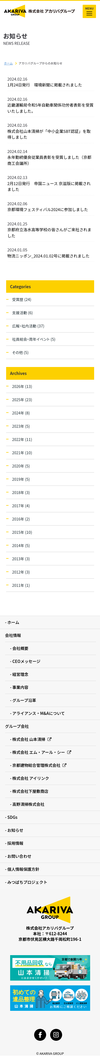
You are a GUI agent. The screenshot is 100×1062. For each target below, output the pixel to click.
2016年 (21, 519)
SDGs (12, 817)
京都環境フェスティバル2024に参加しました (47, 209)
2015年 (22, 532)
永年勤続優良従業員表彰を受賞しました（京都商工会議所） (49, 160)
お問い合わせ (19, 856)
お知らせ (15, 830)
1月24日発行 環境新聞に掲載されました (44, 85)
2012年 (21, 572)
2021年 (22, 452)
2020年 (21, 466)
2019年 (21, 479)
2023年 (21, 426)
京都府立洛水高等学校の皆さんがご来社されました (49, 232)
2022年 (22, 439)
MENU (89, 11)
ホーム (8, 63)
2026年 (22, 386)
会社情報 (13, 635)
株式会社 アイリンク (30, 778)
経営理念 (20, 674)
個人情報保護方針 (23, 869)
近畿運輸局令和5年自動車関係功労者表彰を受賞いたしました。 (50, 108)
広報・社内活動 (28, 326)
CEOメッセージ (26, 661)
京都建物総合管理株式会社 (39, 765)
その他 (20, 352)
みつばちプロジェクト (27, 882)
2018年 (21, 492)
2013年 (21, 558)
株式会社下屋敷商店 (30, 791)
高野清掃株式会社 (28, 804)
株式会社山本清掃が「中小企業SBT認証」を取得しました (49, 134)
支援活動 (22, 312)
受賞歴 (21, 299)
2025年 (22, 399)
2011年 (21, 585)
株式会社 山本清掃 (31, 739)
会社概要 (20, 648)
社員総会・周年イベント (33, 339)
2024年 (21, 413)
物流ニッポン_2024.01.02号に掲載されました (48, 256)
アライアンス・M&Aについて (38, 713)
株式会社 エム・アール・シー (41, 752)
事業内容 (20, 687)
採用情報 (15, 843)
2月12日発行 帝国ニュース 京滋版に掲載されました (49, 186)
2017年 (21, 505)
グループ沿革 (24, 700)
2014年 (21, 545)
